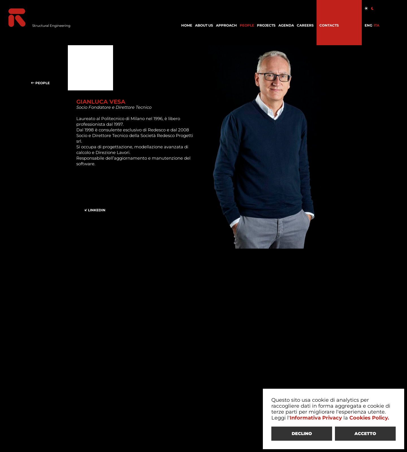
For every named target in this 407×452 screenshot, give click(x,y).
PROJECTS (266, 25)
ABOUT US (204, 25)
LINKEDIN (99, 195)
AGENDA (286, 25)
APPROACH (226, 25)
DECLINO (302, 433)
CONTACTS (329, 25)
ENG (368, 25)
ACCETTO (365, 433)
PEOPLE (247, 25)
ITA (376, 25)
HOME (186, 25)
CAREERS (305, 25)
